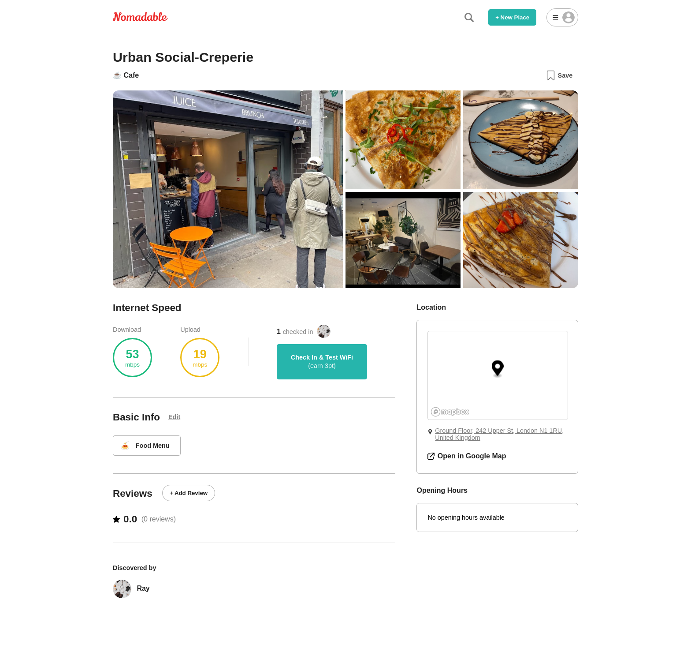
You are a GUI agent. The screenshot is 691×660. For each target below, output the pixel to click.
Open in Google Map (466, 456)
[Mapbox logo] (450, 412)
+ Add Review (189, 493)
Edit (174, 416)
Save (559, 75)
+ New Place (512, 17)
